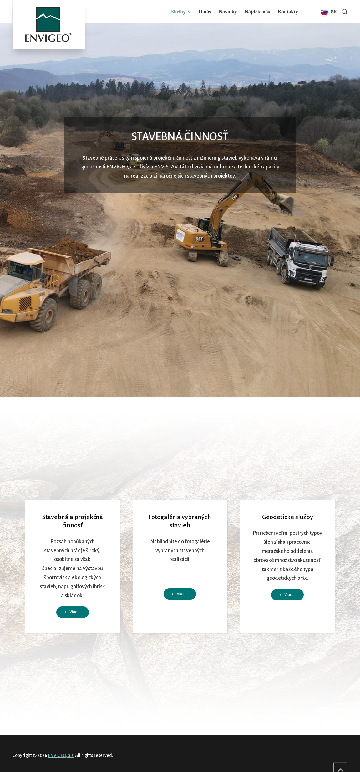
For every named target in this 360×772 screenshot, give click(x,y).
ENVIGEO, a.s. (61, 755)
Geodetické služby (287, 516)
